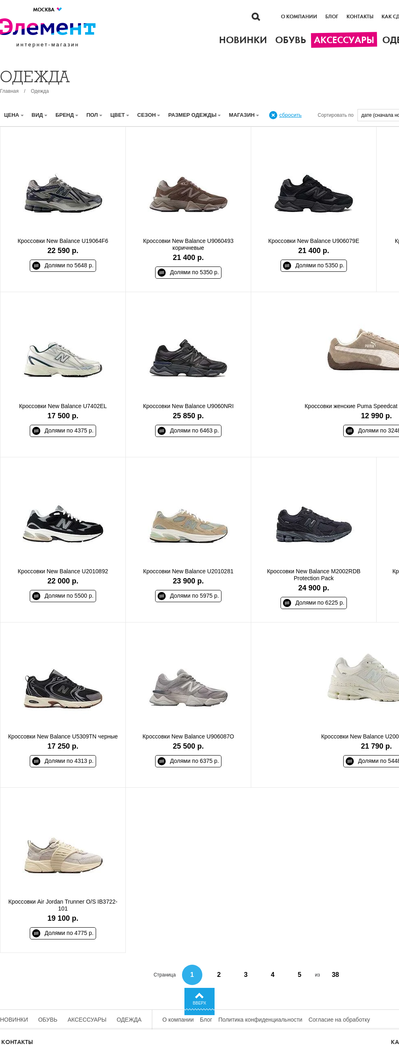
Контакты (359, 16)
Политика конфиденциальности (260, 1019)
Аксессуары (87, 1019)
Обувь (47, 1019)
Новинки (14, 1019)
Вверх (199, 1003)
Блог (331, 16)
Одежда (40, 91)
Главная (9, 91)
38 (335, 974)
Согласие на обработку (339, 1019)
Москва (48, 10)
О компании (299, 16)
